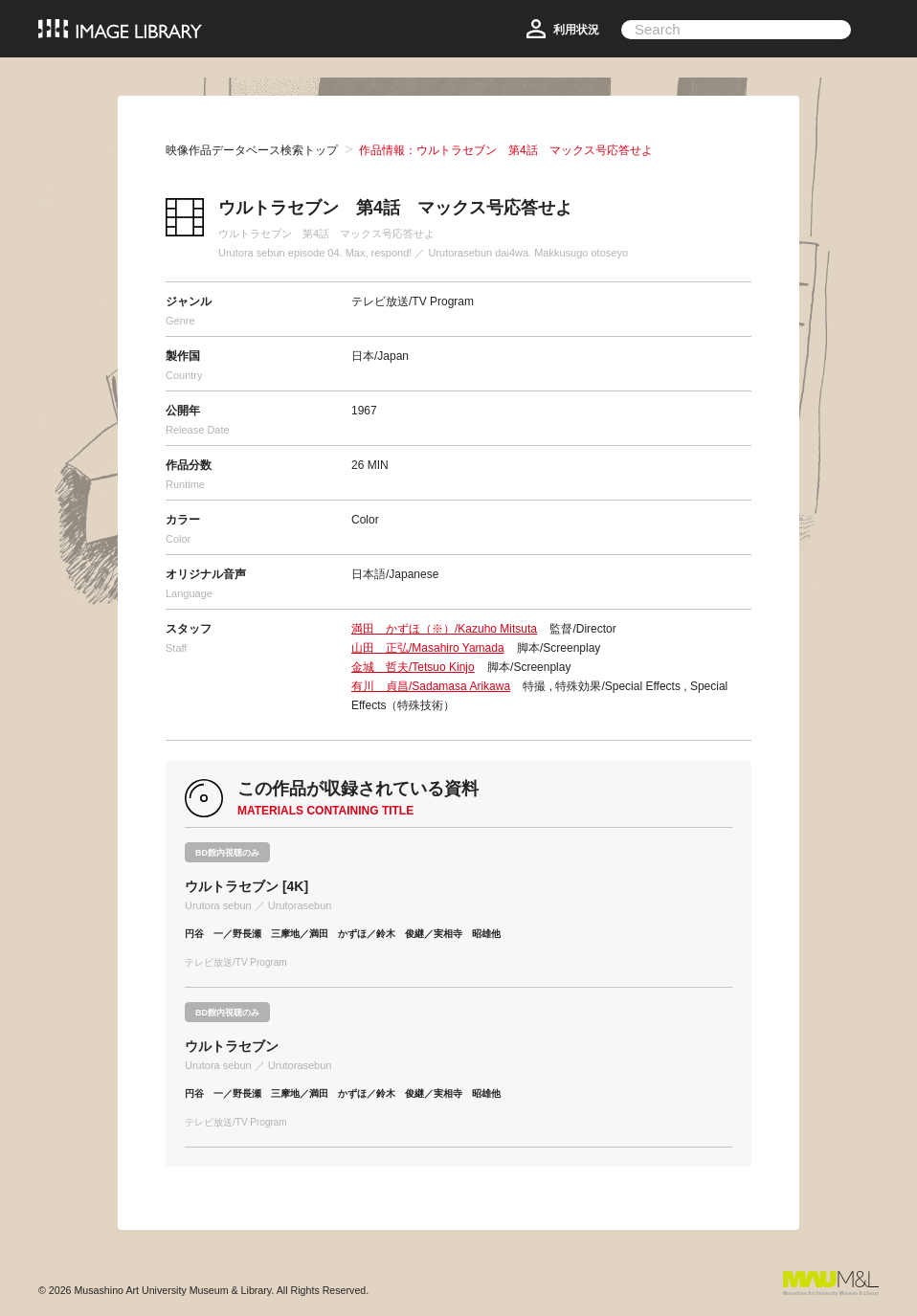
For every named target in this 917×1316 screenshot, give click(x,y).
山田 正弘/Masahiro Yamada (427, 648)
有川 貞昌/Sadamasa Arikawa (430, 686)
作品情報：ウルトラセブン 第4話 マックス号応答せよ (506, 150)
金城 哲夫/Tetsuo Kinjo (413, 667)
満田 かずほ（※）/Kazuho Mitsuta (444, 629)
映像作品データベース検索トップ (252, 150)
